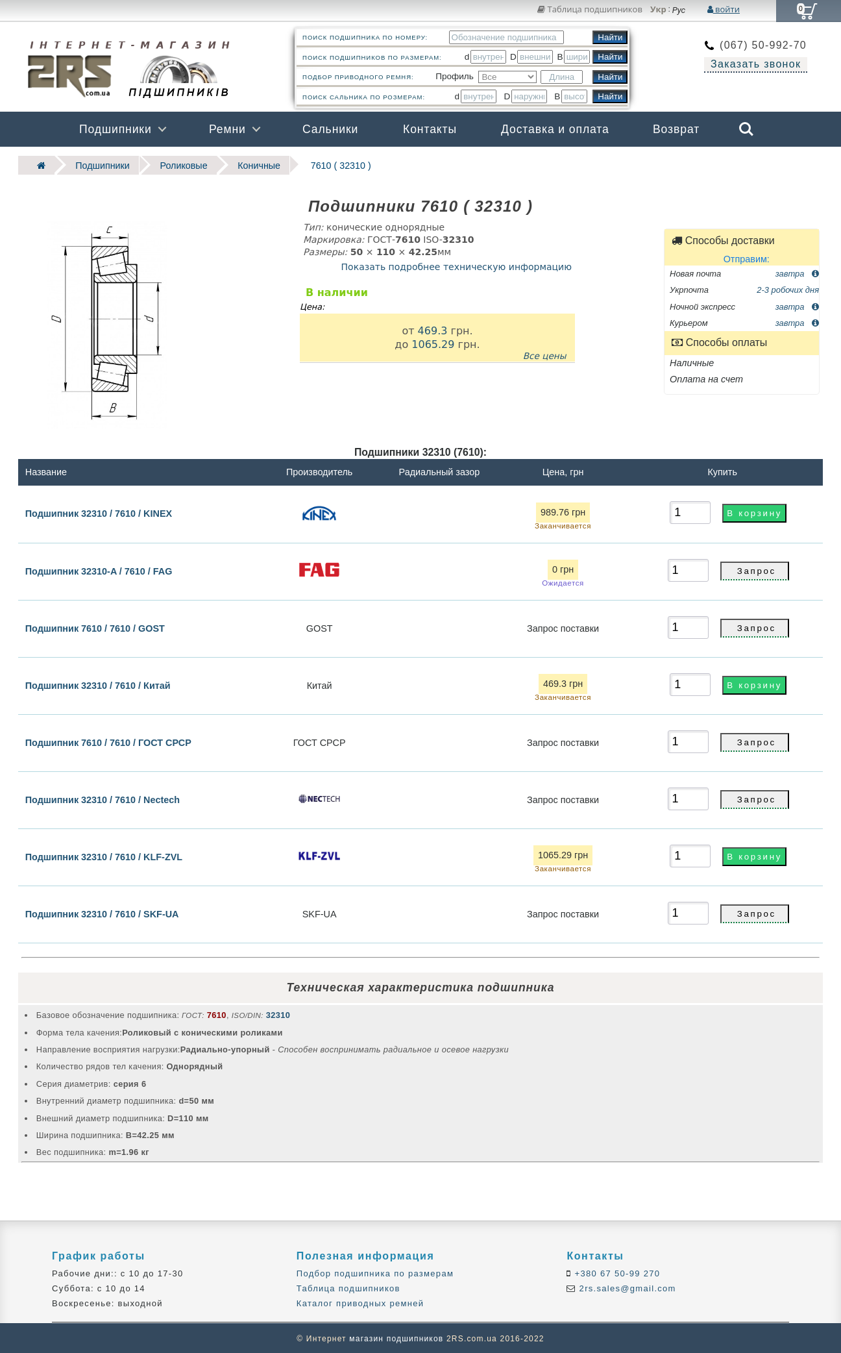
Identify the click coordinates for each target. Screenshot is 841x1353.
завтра (797, 272)
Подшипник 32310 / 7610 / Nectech (102, 798)
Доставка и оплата (555, 129)
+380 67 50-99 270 (616, 1272)
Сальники (330, 129)
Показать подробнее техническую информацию (456, 265)
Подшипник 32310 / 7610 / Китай (98, 684)
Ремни (227, 129)
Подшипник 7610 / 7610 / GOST (95, 627)
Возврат (676, 129)
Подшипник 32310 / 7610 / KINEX (98, 512)
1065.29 (432, 343)
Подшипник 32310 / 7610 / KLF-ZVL (103, 855)
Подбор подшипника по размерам (375, 1272)
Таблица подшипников (589, 9)
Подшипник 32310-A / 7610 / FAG (99, 570)
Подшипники (115, 129)
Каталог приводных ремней (360, 1303)
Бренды (683, 164)
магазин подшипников (396, 1337)
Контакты (430, 129)
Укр (658, 9)
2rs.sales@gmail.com (626, 1288)
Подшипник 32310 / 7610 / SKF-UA (102, 913)
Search (746, 129)
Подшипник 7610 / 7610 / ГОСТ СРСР (108, 741)
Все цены (545, 355)
